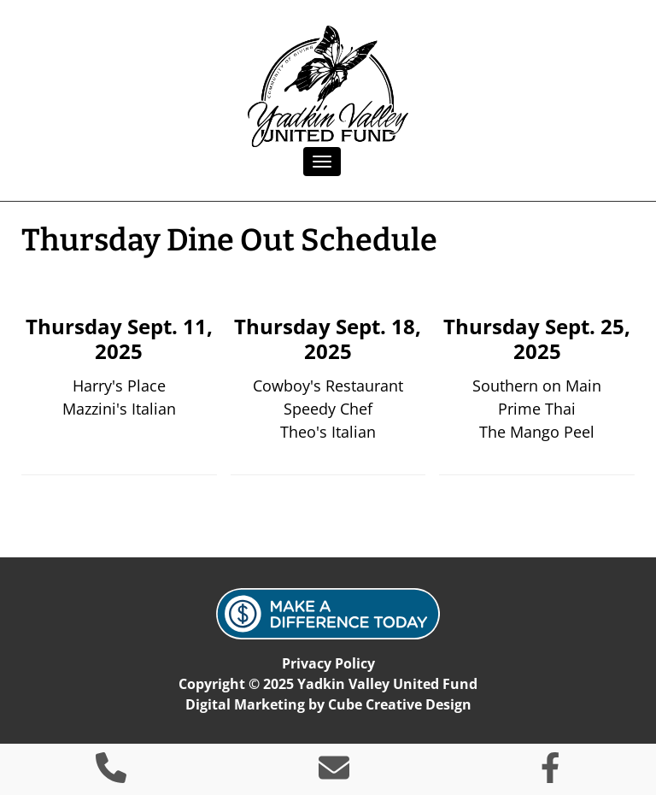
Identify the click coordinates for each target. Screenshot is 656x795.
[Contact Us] (334, 773)
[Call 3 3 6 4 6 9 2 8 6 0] (111, 773)
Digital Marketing (245, 704)
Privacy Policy (328, 663)
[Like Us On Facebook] (550, 773)
